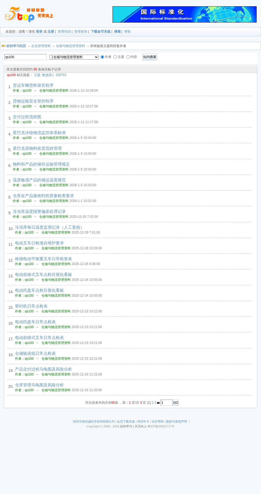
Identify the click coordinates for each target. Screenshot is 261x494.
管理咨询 (80, 31)
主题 (37, 75)
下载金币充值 (100, 31)
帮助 (127, 31)
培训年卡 (143, 421)
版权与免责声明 (176, 421)
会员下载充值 (126, 421)
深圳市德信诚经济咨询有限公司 (94, 421)
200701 (61, 75)
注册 (51, 31)
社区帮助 (158, 421)
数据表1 (48, 75)
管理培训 (64, 31)
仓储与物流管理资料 (70, 46)
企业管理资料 (41, 46)
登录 (39, 31)
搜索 (117, 31)
